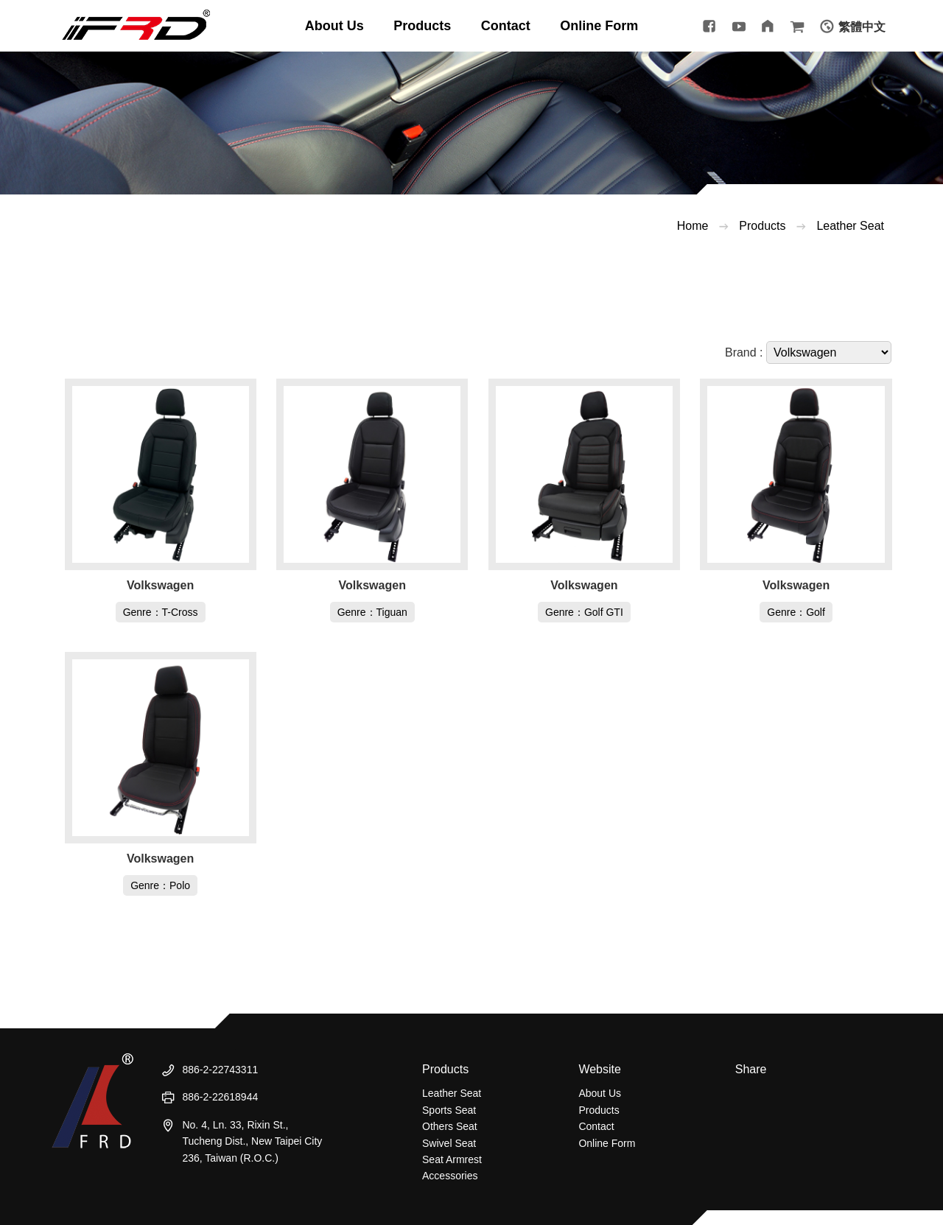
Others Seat (449, 1126)
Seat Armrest (452, 1159)
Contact (596, 1126)
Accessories (449, 1176)
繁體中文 (862, 27)
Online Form (606, 1143)
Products (762, 226)
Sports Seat (449, 1110)
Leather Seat (850, 226)
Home (693, 226)
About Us (599, 1093)
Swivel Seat (449, 1143)
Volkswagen (160, 585)
